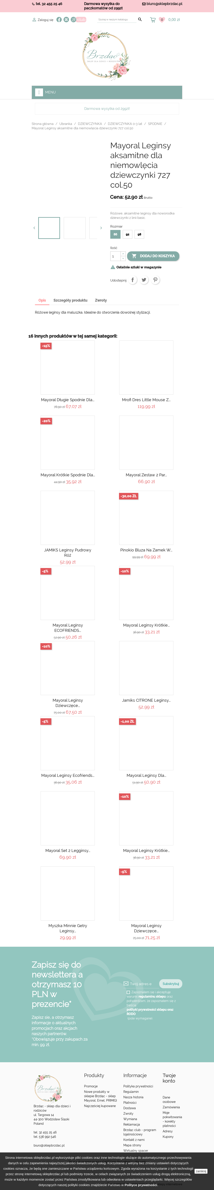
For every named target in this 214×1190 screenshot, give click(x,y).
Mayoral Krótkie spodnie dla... (68, 475)
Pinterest (155, 279)
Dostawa (129, 1108)
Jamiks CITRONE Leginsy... (146, 700)
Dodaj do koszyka (153, 256)
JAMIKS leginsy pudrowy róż (67, 553)
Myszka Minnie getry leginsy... (67, 928)
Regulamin (131, 1091)
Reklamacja (131, 1124)
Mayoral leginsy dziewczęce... (68, 703)
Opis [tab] (42, 300)
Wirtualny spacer (135, 1150)
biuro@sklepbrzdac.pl (164, 4)
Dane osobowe (169, 1100)
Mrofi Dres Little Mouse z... (146, 399)
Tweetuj (144, 279)
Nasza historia (133, 1097)
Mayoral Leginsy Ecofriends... (67, 775)
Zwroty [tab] (101, 300)
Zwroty (128, 1113)
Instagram (66, 19)
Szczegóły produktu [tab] (70, 300)
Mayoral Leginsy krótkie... (146, 625)
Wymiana (130, 1119)
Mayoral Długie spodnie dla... (67, 399)
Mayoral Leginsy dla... (146, 775)
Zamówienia (171, 1107)
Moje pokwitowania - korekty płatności (172, 1119)
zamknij (201, 1171)
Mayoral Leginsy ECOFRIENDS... (68, 628)
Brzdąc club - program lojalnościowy (139, 1132)
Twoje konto (169, 1078)
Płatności (129, 1102)
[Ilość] (115, 256)
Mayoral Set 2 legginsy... (67, 850)
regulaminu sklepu (152, 996)
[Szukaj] (116, 19)
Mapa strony (132, 1145)
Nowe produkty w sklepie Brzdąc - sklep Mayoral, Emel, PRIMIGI (100, 1096)
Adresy (168, 1131)
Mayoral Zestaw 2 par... (146, 475)
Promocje (91, 1086)
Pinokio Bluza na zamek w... (146, 550)
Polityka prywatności (138, 1086)
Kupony (168, 1136)
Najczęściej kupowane (100, 1106)
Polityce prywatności (140, 1185)
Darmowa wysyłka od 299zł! (107, 109)
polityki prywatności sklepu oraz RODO (150, 1012)
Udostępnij (132, 279)
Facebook (59, 19)
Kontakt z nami (134, 1140)
